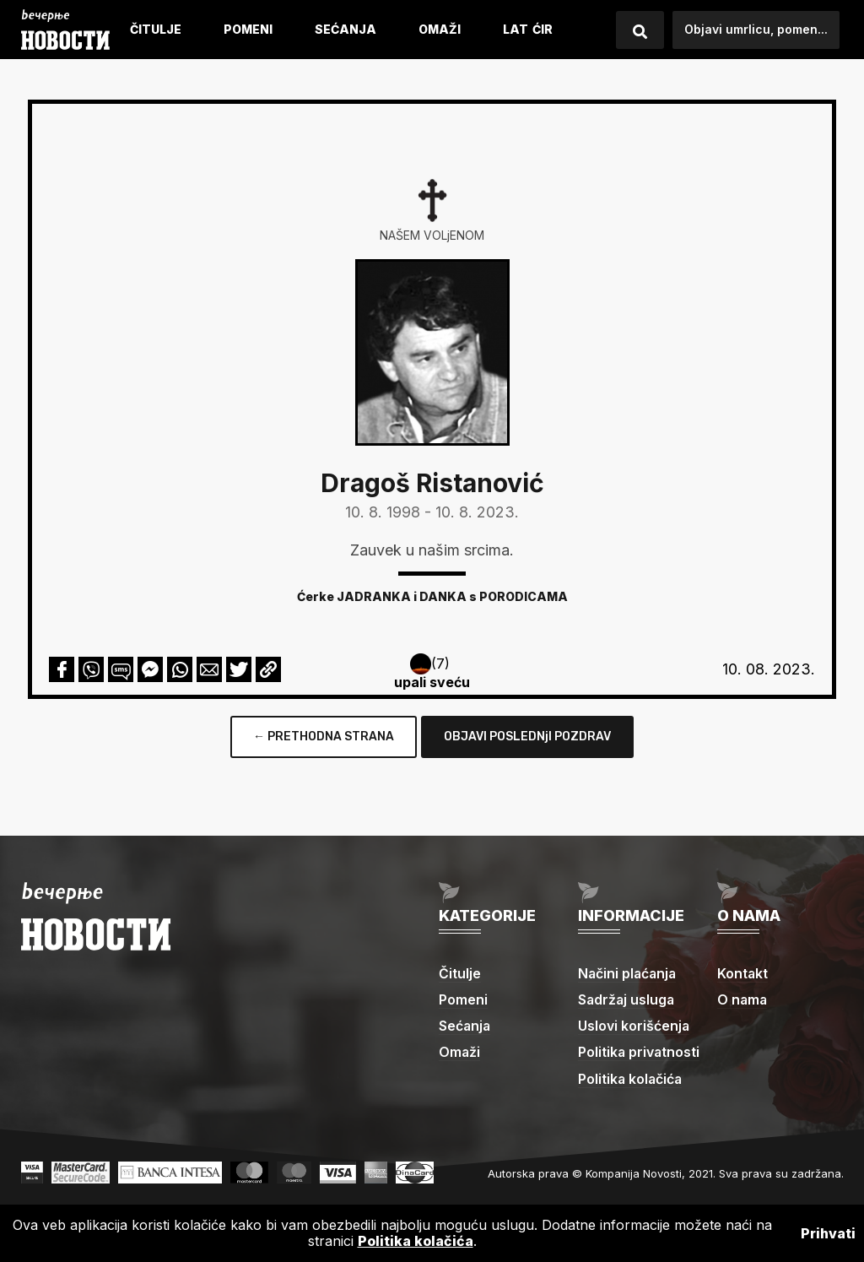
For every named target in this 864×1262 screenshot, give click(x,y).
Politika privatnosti (639, 1051)
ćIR (542, 29)
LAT (515, 29)
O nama (743, 999)
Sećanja (345, 29)
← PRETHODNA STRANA (323, 736)
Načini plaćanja (628, 973)
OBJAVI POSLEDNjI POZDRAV (527, 736)
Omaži (439, 29)
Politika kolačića (631, 1078)
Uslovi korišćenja (634, 1025)
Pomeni (248, 29)
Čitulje (155, 29)
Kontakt (743, 973)
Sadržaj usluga (627, 999)
